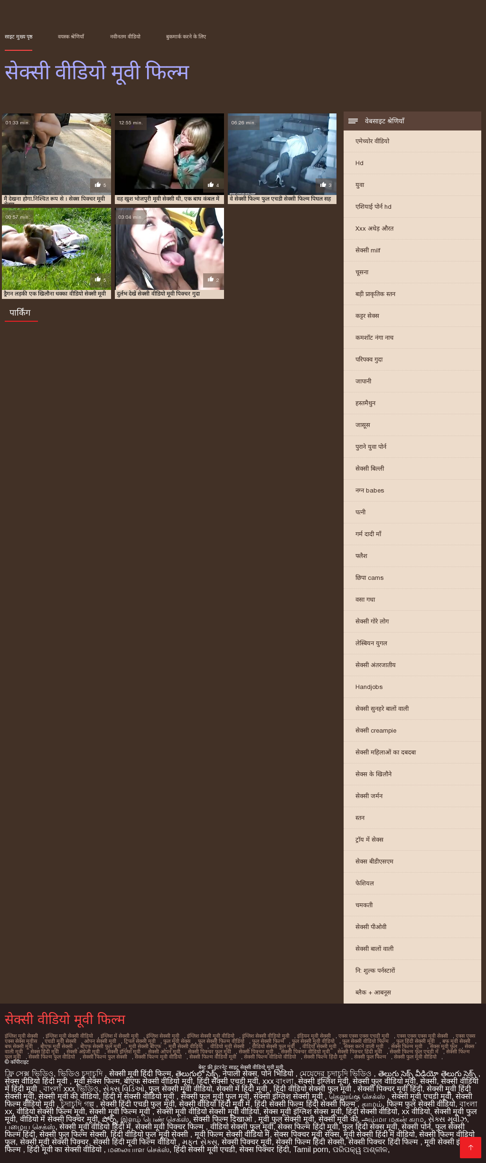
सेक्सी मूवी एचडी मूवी (421, 1096)
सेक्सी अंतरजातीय (375, 665)
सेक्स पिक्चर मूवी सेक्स (306, 1134)
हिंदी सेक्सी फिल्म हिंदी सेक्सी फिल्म (305, 1104)
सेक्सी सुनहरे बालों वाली (382, 708)
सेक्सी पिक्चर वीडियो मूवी (305, 1051)
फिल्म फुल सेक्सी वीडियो (421, 1104)
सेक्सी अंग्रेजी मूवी (83, 1051)
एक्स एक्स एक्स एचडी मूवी (363, 1036)
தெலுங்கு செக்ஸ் (358, 1096)
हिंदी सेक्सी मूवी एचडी (204, 1149)
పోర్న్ (109, 1119)
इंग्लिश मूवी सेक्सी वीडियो (69, 1036)
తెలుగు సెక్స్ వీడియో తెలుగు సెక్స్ (428, 1074)
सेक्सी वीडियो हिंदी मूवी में (215, 1104)
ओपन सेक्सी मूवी (100, 1041)
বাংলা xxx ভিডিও (71, 1089)
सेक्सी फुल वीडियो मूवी (384, 1081)
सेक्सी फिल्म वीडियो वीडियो (270, 1057)
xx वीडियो (416, 1111)
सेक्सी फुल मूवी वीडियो (415, 1057)
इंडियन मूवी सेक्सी (314, 1036)
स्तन (359, 817)
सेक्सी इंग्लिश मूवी (123, 1051)
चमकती (364, 905)
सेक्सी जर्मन (369, 796)
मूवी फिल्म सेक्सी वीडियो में (232, 1134)
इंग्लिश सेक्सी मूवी (162, 1036)
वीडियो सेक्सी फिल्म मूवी (51, 1111)
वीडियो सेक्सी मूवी (319, 1046)
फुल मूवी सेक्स (176, 1041)
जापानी (363, 381)
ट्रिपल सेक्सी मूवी (140, 1041)
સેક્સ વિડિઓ (123, 1089)
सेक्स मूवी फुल (443, 1046)
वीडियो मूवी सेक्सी (227, 1046)
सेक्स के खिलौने (373, 774)
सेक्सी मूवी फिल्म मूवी (120, 1111)
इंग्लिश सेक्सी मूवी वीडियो (210, 1036)
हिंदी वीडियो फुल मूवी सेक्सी (150, 1134)
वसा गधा (365, 599)
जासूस (362, 424)
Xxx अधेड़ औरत (374, 228)
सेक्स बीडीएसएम (374, 861)
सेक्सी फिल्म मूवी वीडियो (158, 1057)
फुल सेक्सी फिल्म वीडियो (221, 1041)
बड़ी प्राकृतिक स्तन (375, 294)
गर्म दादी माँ (368, 534)
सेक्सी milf (367, 250)
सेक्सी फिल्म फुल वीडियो (51, 1057)
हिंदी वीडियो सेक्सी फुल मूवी (313, 1089)
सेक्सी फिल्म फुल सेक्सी (105, 1057)
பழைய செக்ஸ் (30, 1127)
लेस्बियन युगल (371, 643)
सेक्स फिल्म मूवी (406, 1046)
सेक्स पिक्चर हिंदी (264, 1149)
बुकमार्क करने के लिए (186, 36)
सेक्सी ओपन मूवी (164, 1051)
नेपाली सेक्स (240, 1074)
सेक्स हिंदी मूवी (44, 1051)
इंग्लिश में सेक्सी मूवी (120, 1036)
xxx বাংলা (278, 1081)
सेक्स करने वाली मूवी (363, 1046)
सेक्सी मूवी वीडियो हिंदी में (95, 1127)
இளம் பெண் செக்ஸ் (155, 1119)
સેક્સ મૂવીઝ (447, 1119)
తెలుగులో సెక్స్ (197, 1074)
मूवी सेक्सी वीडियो (185, 1046)
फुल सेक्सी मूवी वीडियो (313, 1041)
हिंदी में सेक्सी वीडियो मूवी (140, 1096)
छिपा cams (369, 577)
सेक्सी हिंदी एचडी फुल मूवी (137, 1104)
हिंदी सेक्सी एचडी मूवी (227, 1081)
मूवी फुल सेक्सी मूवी (286, 1119)
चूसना (361, 272)
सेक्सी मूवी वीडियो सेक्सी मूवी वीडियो (208, 1111)
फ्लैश (361, 555)
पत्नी (360, 512)
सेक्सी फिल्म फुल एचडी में (414, 1051)
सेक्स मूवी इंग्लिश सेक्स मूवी (302, 1111)
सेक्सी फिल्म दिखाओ (223, 1119)
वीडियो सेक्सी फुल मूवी (273, 1046)
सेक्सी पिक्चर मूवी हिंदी (389, 1089)
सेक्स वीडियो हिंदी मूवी (37, 1081)
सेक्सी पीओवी (370, 926)
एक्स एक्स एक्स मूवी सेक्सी (422, 1036)
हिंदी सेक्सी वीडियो (372, 1111)
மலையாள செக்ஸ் (138, 1149)
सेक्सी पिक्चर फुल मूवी (209, 1051)
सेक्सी (428, 1081)
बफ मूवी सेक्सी (456, 1041)
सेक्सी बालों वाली (374, 948)
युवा (359, 184)
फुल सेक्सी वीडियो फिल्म (365, 1041)
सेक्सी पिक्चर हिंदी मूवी (359, 1051)
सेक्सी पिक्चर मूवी (256, 1051)
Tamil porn (310, 1149)
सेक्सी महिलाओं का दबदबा (385, 752)
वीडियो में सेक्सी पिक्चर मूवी (59, 1119)
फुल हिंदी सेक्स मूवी (369, 1127)
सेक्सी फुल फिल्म (370, 1057)
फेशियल (364, 883)
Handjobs (369, 686)
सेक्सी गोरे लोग (372, 621)
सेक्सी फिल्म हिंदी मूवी (325, 1057)
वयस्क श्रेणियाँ (71, 36)
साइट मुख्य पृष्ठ (18, 36)
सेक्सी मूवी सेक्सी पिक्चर (54, 1142)
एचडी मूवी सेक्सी (60, 1041)
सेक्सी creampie (375, 730)
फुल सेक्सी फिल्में (268, 1041)
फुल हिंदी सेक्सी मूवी (415, 1041)
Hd (359, 163)
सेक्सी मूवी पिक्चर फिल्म (170, 1127)
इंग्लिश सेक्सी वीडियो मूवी (266, 1036)
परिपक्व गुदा (369, 359)
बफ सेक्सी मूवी (19, 1046)
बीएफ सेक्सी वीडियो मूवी (158, 1081)
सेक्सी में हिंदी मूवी (243, 1089)
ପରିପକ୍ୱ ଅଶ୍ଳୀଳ (360, 1149)
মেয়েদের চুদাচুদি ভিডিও (336, 1074)
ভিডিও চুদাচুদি (81, 1074)
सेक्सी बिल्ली (369, 468)
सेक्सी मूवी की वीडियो (68, 1096)
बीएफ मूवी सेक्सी (56, 1046)
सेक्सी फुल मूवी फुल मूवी (215, 1096)
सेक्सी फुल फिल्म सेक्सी (72, 1134)
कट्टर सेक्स (367, 315)
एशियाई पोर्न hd (373, 206)
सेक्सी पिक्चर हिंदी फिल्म (384, 1142)
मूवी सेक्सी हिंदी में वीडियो (379, 1134)
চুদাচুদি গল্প (78, 1104)
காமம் (372, 1104)
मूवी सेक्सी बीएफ (145, 1046)
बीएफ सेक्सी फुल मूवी (100, 1046)
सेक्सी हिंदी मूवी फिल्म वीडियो (135, 1142)
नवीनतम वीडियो (125, 36)
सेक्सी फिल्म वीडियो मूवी (212, 1057)
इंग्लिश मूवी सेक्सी (21, 1036)
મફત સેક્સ (199, 1142)
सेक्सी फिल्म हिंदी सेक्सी (310, 1142)
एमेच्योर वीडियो (372, 141)
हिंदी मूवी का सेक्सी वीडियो (65, 1149)
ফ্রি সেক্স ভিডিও (29, 1074)
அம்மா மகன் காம (393, 1119)
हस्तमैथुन (365, 403)
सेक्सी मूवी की (338, 1119)
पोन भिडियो (278, 1074)
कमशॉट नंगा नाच (374, 337)
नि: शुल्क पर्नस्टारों (375, 970)
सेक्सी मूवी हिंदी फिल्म (140, 1074)
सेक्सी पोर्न (416, 1127)
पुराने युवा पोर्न (370, 446)
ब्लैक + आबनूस (373, 992)
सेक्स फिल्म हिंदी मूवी (308, 1127)
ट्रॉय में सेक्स (369, 839)
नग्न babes (369, 490)
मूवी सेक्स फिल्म (97, 1081)
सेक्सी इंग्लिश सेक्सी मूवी (289, 1096)
